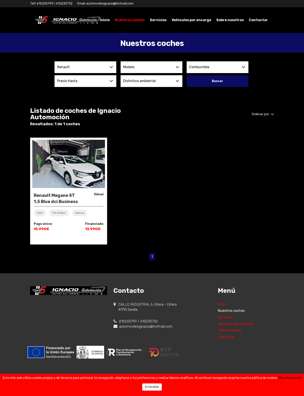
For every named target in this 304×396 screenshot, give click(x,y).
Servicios (158, 20)
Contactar (258, 20)
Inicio (105, 20)
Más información (290, 378)
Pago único (43, 224)
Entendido (152, 387)
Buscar (217, 81)
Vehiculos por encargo (191, 20)
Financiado (94, 224)
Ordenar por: (263, 114)
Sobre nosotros (230, 20)
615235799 (45, 3)
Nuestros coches (130, 20)
